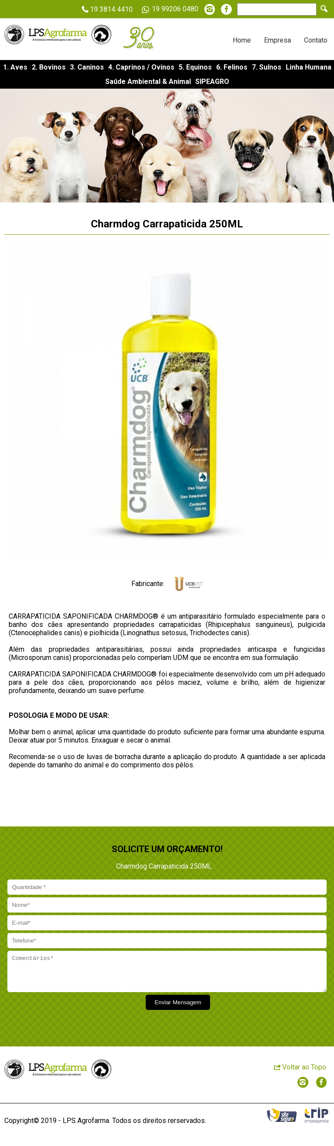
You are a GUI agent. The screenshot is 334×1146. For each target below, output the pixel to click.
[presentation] (73, 1017)
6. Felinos (231, 67)
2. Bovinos (49, 67)
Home (242, 40)
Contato (315, 40)
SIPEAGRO (212, 81)
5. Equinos (195, 67)
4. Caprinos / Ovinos (141, 67)
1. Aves (15, 67)
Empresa (277, 40)
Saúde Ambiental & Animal (148, 81)
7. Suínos (266, 67)
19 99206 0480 (168, 9)
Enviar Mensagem (177, 1009)
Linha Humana (308, 67)
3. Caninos (87, 67)
